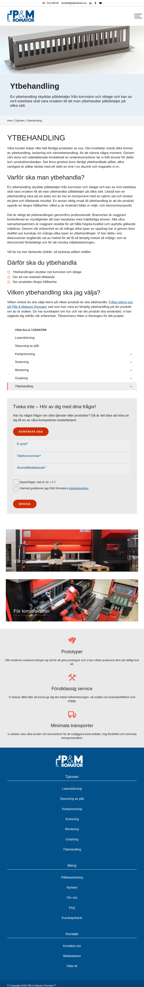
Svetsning (22, 362)
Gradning (21, 378)
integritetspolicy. (79, 488)
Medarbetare (72, 956)
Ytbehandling (24, 386)
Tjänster (19, 120)
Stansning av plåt (27, 345)
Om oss (72, 897)
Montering (22, 370)
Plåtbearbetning (72, 877)
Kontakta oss (31, 431)
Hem (10, 120)
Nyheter (71, 887)
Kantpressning (25, 354)
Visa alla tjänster (31, 329)
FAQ (72, 907)
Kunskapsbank (72, 918)
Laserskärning (25, 337)
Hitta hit (72, 966)
